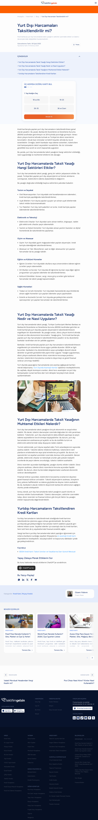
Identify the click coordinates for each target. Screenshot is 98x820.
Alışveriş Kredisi (54, 792)
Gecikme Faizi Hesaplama (57, 754)
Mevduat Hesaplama (34, 758)
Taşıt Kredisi (7, 766)
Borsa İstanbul (32, 766)
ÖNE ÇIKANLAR (88, 747)
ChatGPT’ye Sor (26, 576)
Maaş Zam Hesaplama (34, 813)
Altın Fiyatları (31, 750)
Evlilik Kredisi (53, 788)
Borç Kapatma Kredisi (55, 772)
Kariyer (37, 722)
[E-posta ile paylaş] (35, 587)
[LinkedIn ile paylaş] (23, 587)
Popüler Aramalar (54, 812)
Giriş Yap (37, 710)
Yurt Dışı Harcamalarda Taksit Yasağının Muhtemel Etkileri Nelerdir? (43, 71)
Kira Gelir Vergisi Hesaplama (36, 801)
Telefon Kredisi (8, 786)
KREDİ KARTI (9, 638)
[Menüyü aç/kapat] (96, 2)
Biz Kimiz (37, 718)
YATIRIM (30, 743)
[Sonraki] (92, 683)
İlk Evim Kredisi (8, 762)
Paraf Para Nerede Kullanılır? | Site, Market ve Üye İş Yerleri (84, 752)
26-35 (36, 110)
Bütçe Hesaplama (33, 809)
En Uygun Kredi (8, 750)
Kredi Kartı (29, 16)
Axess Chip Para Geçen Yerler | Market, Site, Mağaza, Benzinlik (84, 780)
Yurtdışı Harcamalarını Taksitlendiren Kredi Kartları (37, 75)
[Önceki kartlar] (87, 666)
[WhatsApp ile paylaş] (18, 587)
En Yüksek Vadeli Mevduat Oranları (59, 804)
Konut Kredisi (8, 758)
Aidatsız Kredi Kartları (55, 800)
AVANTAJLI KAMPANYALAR (57, 765)
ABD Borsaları (32, 762)
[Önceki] (6, 683)
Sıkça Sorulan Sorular (55, 718)
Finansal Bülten (79, 790)
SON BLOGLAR (79, 747)
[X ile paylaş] (27, 587)
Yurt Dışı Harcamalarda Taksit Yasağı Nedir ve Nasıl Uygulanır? (41, 67)
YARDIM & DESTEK (54, 707)
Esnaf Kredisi (8, 778)
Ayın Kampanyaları (54, 808)
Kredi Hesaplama (9, 790)
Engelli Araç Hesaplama (35, 817)
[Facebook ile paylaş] (31, 587)
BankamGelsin (32, 780)
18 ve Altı (36, 101)
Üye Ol (37, 714)
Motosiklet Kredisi (9, 774)
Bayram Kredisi (53, 780)
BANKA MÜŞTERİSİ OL (34, 777)
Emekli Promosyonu (34, 788)
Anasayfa (20, 16)
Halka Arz (30, 770)
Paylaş (76, 45)
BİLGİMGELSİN (79, 743)
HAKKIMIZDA (39, 707)
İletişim (51, 714)
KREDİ (6, 743)
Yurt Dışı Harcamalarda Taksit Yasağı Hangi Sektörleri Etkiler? (41, 63)
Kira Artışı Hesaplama (34, 797)
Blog (37, 16)
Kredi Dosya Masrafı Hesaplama (13, 794)
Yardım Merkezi (53, 710)
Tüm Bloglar (78, 786)
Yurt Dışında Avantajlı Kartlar (45, 375)
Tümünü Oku (27, 658)
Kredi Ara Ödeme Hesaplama (12, 799)
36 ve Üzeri (62, 110)
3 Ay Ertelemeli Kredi (55, 768)
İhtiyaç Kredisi (27, 602)
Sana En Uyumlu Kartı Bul (57, 746)
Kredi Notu (7, 746)
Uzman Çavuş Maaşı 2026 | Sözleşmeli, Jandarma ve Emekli (83, 764)
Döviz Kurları (31, 746)
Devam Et (49, 118)
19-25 (62, 101)
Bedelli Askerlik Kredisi (56, 796)
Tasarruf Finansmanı (55, 776)
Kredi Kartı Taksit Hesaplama (57, 758)
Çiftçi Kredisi (8, 782)
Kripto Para (31, 754)
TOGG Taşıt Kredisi (10, 770)
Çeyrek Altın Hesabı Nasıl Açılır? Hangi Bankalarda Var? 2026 (83, 772)
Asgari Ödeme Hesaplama (57, 750)
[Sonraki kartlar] (92, 666)
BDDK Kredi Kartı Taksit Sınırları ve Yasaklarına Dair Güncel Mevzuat (47, 559)
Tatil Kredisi (52, 784)
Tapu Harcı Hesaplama (34, 805)
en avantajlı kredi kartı (66, 544)
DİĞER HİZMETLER (33, 794)
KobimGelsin (31, 784)
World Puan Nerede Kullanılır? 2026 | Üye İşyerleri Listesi (84, 758)
